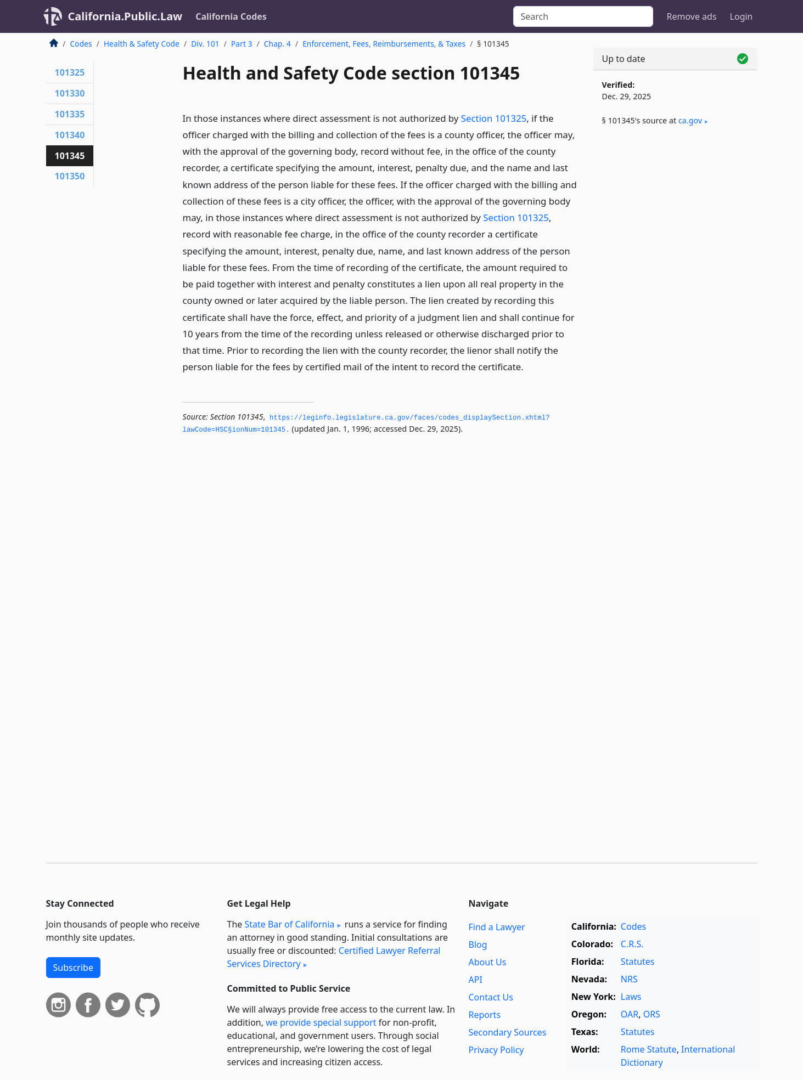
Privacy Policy (496, 1050)
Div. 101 (205, 43)
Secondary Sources (508, 1032)
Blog (478, 944)
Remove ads (691, 16)
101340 (70, 135)
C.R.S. (632, 944)
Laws (631, 997)
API (475, 980)
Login (741, 16)
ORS (651, 1014)
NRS (629, 979)
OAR (629, 1014)
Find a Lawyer (497, 927)
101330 (70, 93)
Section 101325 (494, 118)
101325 (70, 72)
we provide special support (321, 1022)
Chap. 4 (277, 43)
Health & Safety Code (141, 43)
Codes (81, 43)
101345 (70, 156)
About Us (488, 962)
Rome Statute (649, 1049)
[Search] (583, 16)
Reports (485, 1015)
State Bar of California (289, 924)
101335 (70, 114)
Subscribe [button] (73, 968)
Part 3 (241, 43)
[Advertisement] (675, 316)
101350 (70, 176)
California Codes (231, 16)
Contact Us (491, 997)
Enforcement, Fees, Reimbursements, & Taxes (383, 43)
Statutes (638, 961)
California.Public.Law (125, 16)
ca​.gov (690, 120)
